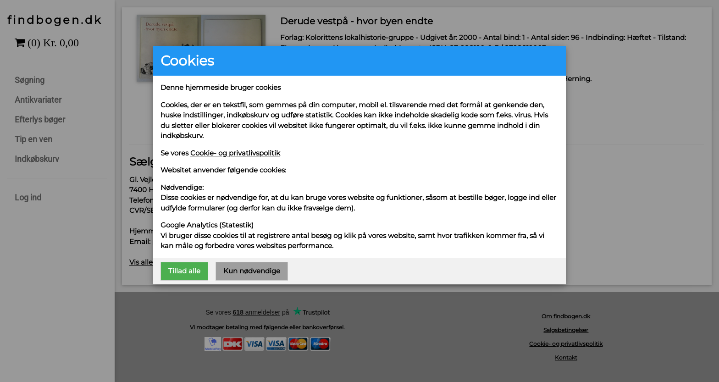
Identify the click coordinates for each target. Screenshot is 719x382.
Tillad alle (184, 270)
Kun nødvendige (251, 270)
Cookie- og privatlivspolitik (235, 153)
